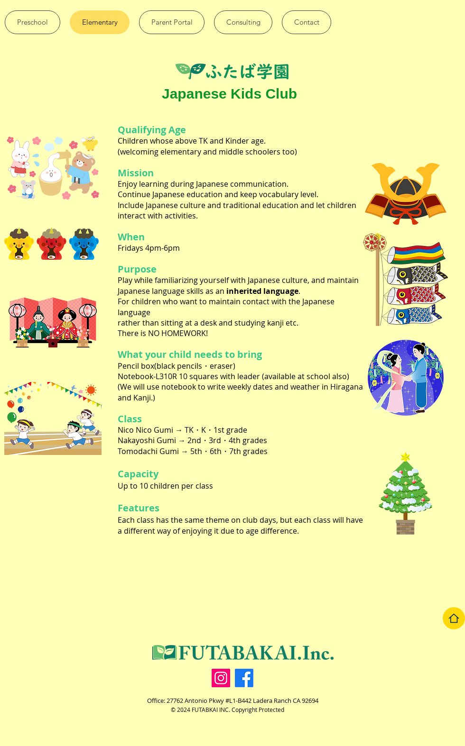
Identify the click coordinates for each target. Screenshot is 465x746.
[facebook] (244, 678)
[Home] (454, 618)
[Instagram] (221, 678)
